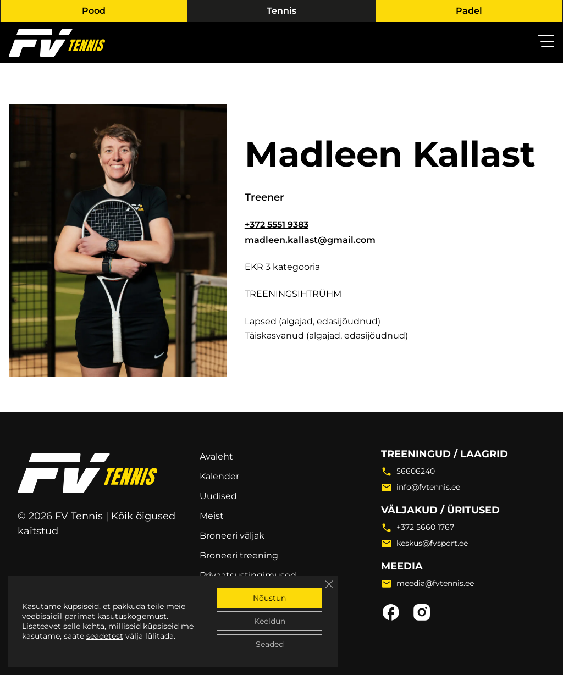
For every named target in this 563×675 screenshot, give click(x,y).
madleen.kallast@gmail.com (310, 240)
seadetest (104, 636)
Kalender (219, 476)
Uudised (218, 496)
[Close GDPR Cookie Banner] (329, 584)
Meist (212, 516)
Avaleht (216, 456)
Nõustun (269, 598)
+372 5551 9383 (276, 224)
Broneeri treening (239, 555)
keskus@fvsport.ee (432, 543)
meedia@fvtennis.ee (435, 583)
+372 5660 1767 (425, 527)
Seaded (270, 644)
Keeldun (269, 621)
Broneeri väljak (232, 535)
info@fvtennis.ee (428, 487)
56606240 (415, 471)
